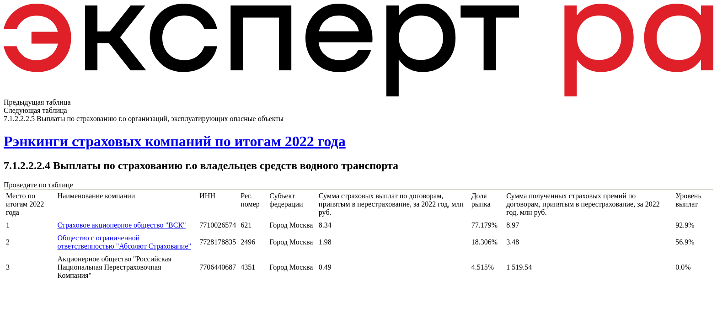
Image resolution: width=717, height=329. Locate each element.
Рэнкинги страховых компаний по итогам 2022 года (175, 141)
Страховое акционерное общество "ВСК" (122, 225)
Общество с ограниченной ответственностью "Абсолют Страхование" (124, 242)
